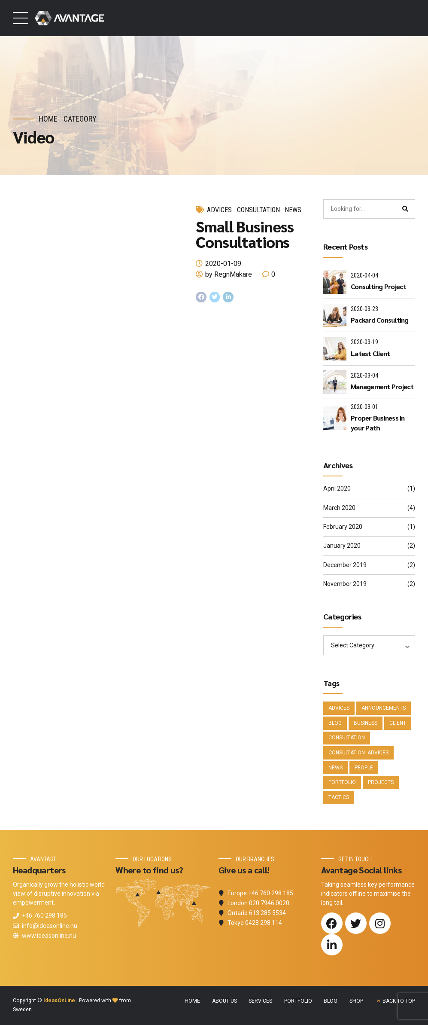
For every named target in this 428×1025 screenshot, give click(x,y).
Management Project (382, 386)
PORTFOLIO (298, 1001)
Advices (219, 210)
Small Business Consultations (245, 233)
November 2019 (345, 583)
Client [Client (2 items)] (397, 723)
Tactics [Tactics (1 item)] (338, 797)
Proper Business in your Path (378, 422)
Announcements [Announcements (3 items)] (383, 708)
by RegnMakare (228, 274)
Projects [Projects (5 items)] (381, 782)
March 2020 (339, 507)
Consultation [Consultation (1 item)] (346, 738)
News (293, 210)
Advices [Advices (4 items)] (338, 708)
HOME (192, 1001)
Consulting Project (379, 286)
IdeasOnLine (59, 1001)
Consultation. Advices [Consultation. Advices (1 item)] (358, 753)
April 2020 (337, 488)
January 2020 (342, 545)
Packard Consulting (380, 319)
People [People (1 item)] (364, 768)
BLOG (330, 1001)
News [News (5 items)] (335, 768)
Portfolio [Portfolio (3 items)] (342, 782)
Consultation (258, 210)
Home (48, 118)
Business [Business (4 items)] (365, 723)
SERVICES (260, 1001)
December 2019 (345, 564)
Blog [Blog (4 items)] (335, 723)
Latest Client (370, 353)
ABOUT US (224, 1001)
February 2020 (342, 526)
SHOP (356, 1001)
